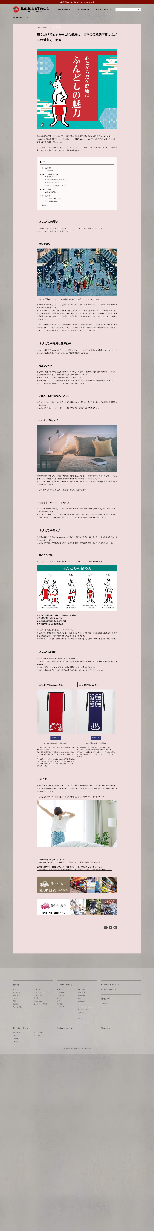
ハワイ (24, 21)
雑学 (31, 21)
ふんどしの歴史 (47, 171)
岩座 (14, 1010)
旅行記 (16, 21)
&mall (80, 1028)
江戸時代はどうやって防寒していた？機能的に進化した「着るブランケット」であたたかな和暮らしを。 (75, 873)
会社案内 (16, 1051)
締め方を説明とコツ (53, 195)
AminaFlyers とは (65, 1037)
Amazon (80, 1025)
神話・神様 (74, 21)
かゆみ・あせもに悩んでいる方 (56, 183)
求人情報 (37, 1045)
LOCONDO (81, 1004)
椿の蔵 (36, 1007)
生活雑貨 (62, 30)
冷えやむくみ (51, 180)
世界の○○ (39, 21)
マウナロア (37, 999)
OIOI (79, 1007)
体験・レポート (116, 21)
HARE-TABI (38, 1010)
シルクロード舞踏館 (40, 1013)
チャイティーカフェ (40, 1002)
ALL (14, 999)
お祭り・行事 (93, 21)
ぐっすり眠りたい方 (53, 186)
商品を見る (54, 741)
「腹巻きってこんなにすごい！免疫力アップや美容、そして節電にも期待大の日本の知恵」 (70, 866)
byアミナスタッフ (61, 21)
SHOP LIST (81, 1010)
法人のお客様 (38, 1042)
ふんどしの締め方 (47, 192)
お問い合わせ (114, 1044)
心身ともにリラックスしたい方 (56, 189)
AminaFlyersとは (64, 9)
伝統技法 (104, 21)
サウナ (83, 21)
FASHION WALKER (84, 1016)
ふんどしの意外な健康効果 (50, 177)
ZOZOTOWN (82, 1002)
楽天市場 (81, 1022)
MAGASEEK (82, 1013)
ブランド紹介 (17, 1045)
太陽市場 (104, 1013)
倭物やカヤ (56, 30)
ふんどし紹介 (46, 199)
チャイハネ (16, 1002)
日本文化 (48, 21)
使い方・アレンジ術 (94, 30)
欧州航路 (16, 1013)
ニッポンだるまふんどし (54, 201)
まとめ (44, 208)
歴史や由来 (50, 173)
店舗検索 (16, 1048)
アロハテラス (38, 1004)
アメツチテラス (18, 1016)
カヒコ (15, 1007)
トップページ (17, 1042)
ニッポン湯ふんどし (53, 204)
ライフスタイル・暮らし (82, 30)
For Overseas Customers (108, 999)
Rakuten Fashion (83, 1019)
